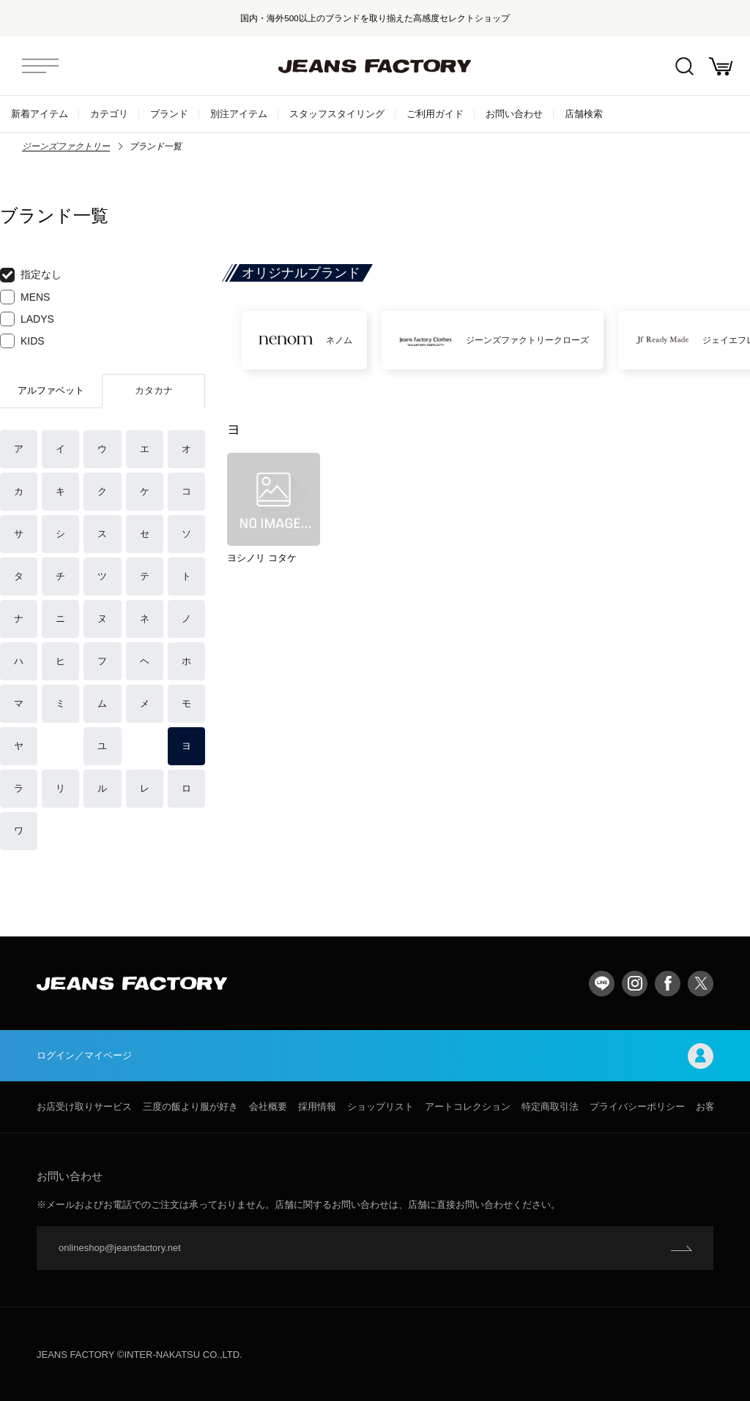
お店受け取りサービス (84, 1106)
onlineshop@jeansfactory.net (120, 1247)
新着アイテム (39, 113)
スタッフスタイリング (337, 113)
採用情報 (317, 1106)
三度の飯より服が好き (190, 1106)
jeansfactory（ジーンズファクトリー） (375, 66)
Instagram (634, 983)
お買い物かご (720, 66)
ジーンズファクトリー (66, 146)
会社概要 (268, 1106)
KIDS (22, 341)
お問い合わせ (514, 113)
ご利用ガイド (435, 113)
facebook (667, 983)
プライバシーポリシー (637, 1106)
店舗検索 (584, 113)
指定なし (31, 275)
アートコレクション (467, 1106)
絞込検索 (684, 66)
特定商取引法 (550, 1106)
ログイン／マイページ (375, 1056)
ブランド (169, 113)
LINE (602, 983)
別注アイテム (238, 113)
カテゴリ (109, 113)
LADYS (27, 319)
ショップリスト (380, 1106)
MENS (25, 297)
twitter (700, 983)
